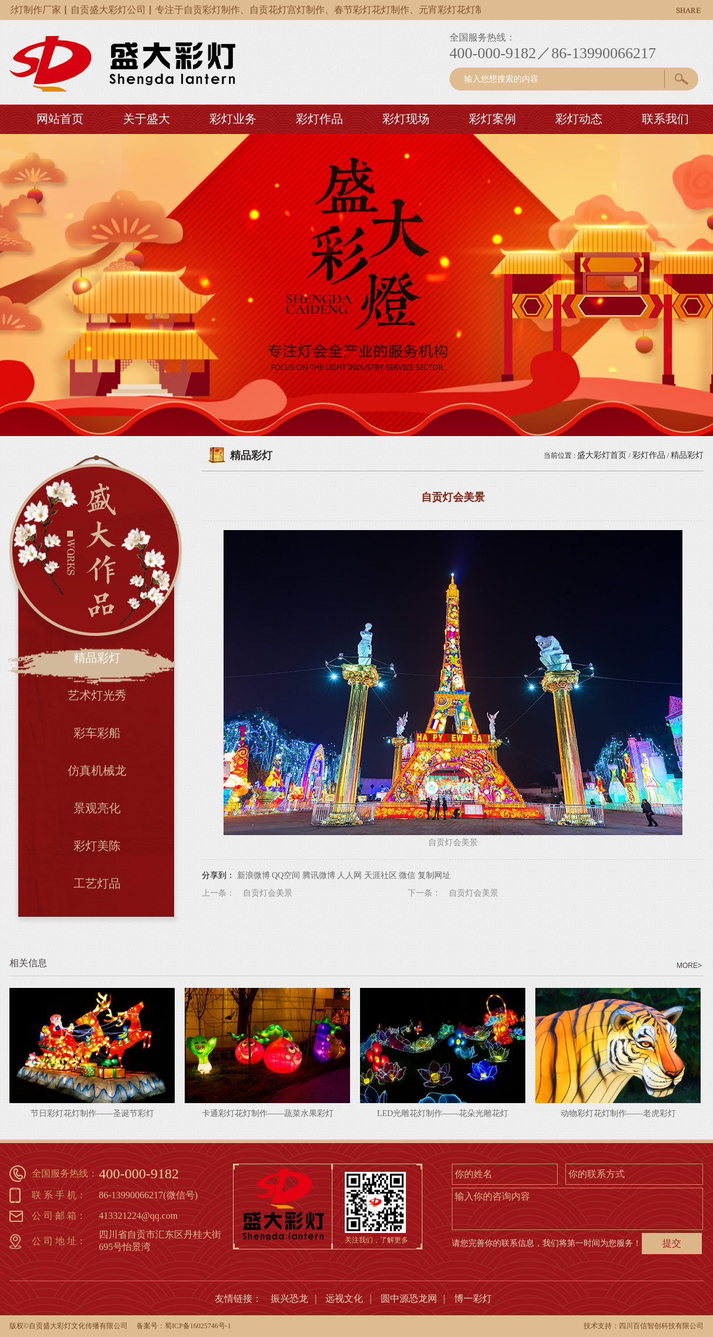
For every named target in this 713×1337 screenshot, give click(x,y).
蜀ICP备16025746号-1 (198, 1326)
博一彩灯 (473, 1299)
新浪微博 (253, 875)
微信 (407, 875)
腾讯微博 (318, 875)
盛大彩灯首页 (602, 455)
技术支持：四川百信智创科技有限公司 (644, 1326)
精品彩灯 (687, 455)
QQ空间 (286, 875)
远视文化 (344, 1299)
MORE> (689, 965)
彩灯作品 (648, 455)
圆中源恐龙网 (409, 1299)
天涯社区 (380, 875)
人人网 (349, 875)
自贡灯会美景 (267, 893)
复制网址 (434, 875)
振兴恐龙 (289, 1299)
